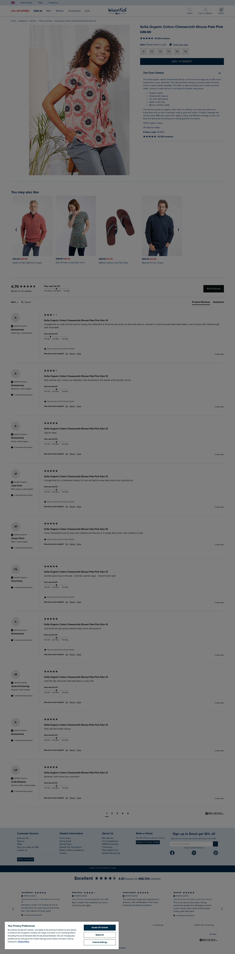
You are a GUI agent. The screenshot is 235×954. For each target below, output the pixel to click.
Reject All (100, 935)
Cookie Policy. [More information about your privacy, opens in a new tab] (23, 941)
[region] (62, 935)
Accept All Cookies (100, 927)
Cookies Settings (99, 942)
